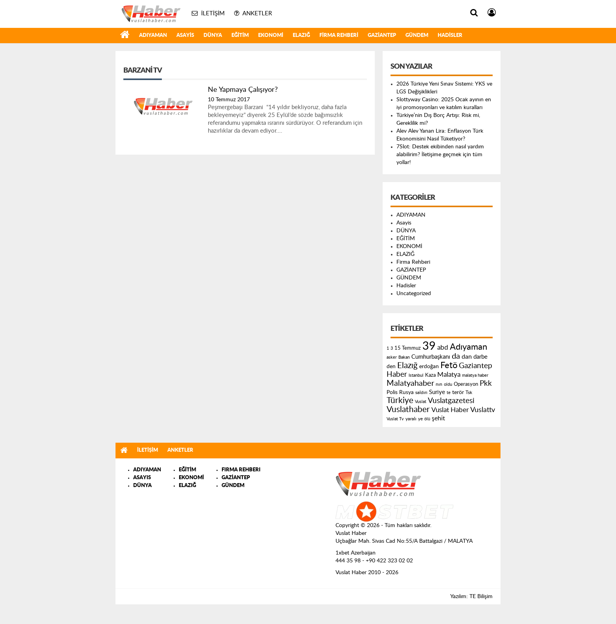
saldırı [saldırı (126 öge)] (421, 392)
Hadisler (450, 35)
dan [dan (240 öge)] (467, 357)
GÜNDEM (416, 35)
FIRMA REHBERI (241, 470)
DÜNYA (213, 35)
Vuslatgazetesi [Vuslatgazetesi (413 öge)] (451, 401)
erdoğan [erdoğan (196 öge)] (429, 366)
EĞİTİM (240, 35)
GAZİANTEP (382, 35)
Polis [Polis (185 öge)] (392, 392)
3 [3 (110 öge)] (391, 348)
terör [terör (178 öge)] (458, 392)
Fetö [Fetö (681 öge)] (448, 365)
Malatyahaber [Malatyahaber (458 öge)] (410, 383)
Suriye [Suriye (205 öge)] (437, 392)
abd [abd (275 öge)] (442, 348)
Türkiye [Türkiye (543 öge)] (400, 400)
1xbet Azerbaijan (356, 553)
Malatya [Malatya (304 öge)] (448, 374)
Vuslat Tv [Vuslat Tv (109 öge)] (395, 419)
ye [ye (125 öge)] (420, 419)
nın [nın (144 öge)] (439, 384)
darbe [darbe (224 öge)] (480, 357)
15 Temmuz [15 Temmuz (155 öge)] (407, 348)
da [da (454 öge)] (456, 356)
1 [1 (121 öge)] (388, 348)
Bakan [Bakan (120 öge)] (404, 357)
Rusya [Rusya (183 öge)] (406, 392)
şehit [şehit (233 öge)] (438, 418)
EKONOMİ (270, 35)
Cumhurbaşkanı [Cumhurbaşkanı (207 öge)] (430, 357)
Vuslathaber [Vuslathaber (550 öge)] (408, 409)
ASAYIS (142, 477)
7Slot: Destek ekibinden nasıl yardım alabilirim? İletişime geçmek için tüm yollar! (440, 154)
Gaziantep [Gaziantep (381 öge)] (475, 366)
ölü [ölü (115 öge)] (427, 419)
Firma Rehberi (338, 35)
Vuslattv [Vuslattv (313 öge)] (482, 410)
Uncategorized (413, 293)
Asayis (185, 35)
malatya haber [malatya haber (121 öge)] (475, 375)
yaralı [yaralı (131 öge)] (410, 418)
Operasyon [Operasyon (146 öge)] (466, 384)
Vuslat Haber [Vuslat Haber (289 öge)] (450, 410)
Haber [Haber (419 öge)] (397, 374)
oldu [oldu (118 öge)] (448, 384)
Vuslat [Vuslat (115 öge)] (420, 402)
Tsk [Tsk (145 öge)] (469, 392)
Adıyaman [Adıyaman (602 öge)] (468, 347)
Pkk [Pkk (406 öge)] (486, 383)
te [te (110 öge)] (449, 392)
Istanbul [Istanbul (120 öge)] (416, 375)
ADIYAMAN (153, 35)
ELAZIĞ (301, 35)
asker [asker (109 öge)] (392, 357)
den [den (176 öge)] (391, 366)
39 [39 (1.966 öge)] (429, 346)
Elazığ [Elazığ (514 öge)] (407, 365)
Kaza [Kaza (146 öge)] (430, 375)
